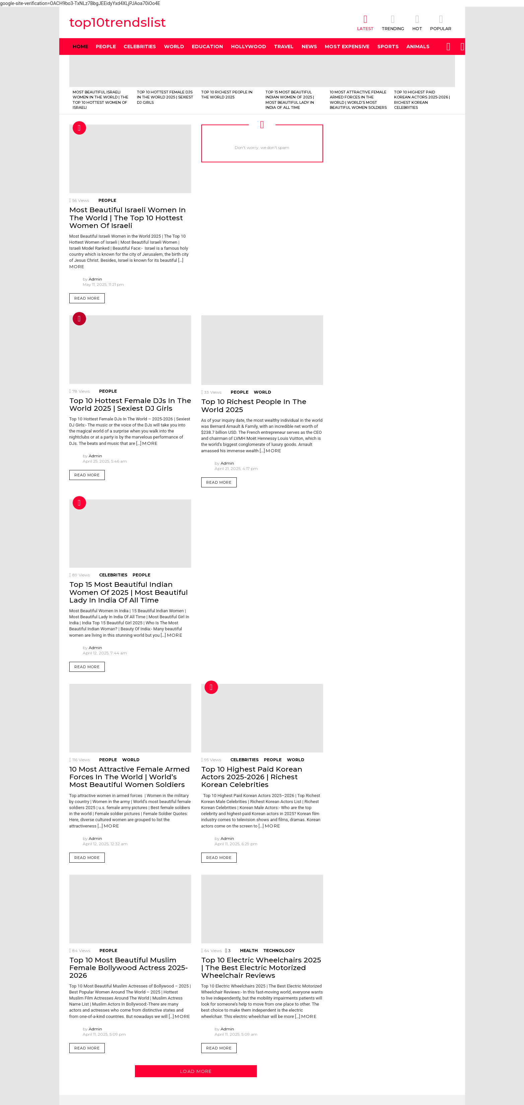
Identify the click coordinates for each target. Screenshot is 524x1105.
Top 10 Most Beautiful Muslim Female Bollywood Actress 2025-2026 (128, 967)
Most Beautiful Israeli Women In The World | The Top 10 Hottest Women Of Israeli (100, 100)
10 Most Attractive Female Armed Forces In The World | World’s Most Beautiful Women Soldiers (358, 100)
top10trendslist (117, 22)
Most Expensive (347, 47)
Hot (79, 128)
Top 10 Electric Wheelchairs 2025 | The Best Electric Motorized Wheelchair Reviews (261, 967)
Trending (79, 318)
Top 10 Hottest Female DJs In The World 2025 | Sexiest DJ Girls (165, 97)
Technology (279, 950)
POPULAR (440, 22)
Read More (87, 298)
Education (207, 47)
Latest (365, 22)
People (106, 47)
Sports (388, 47)
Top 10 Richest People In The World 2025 (226, 94)
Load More (196, 1071)
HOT (417, 22)
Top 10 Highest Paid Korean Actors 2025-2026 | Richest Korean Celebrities (422, 100)
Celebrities (140, 47)
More (77, 266)
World (174, 47)
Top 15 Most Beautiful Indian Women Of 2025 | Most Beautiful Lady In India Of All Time (290, 100)
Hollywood (248, 47)
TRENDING (393, 22)
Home (80, 47)
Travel (284, 47)
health (249, 950)
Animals (418, 47)
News (309, 47)
